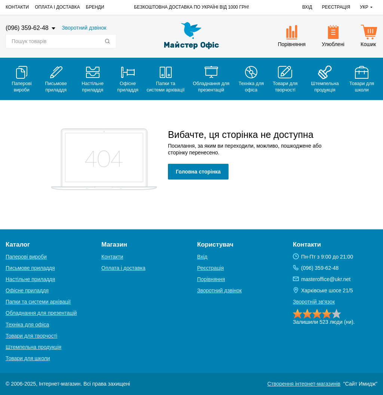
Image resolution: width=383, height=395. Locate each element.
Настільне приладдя (30, 279)
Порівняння (211, 279)
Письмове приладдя (30, 268)
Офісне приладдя (27, 290)
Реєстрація (336, 7)
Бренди (95, 7)
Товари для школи (28, 358)
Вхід (307, 7)
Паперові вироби (26, 257)
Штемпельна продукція (33, 347)
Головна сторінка (198, 172)
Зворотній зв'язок (314, 302)
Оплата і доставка (57, 7)
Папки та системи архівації (38, 302)
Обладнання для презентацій (41, 313)
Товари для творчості (31, 336)
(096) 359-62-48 (28, 28)
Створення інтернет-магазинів (303, 384)
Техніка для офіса (27, 325)
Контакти (17, 7)
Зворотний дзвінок (84, 28)
